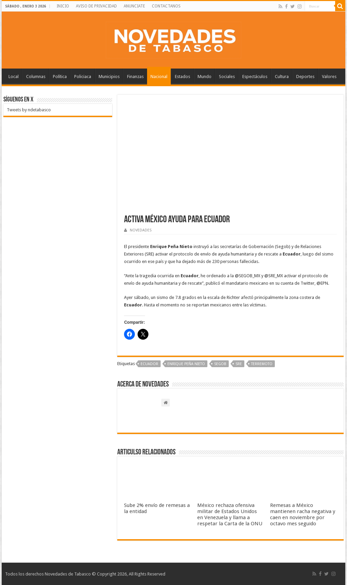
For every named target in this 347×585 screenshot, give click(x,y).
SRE (239, 364)
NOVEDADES (140, 230)
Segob (220, 364)
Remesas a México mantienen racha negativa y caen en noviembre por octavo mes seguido (302, 514)
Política (60, 76)
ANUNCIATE (134, 6)
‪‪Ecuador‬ (149, 364)
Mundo (204, 76)
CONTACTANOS (166, 6)
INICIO (63, 6)
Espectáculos (254, 76)
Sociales (227, 76)
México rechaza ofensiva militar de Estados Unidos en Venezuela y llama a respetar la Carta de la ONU (229, 514)
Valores (329, 76)
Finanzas (135, 76)
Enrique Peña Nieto (186, 364)
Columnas (35, 76)
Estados (182, 76)
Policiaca (82, 76)
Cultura (282, 76)
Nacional (158, 76)
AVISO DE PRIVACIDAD (96, 6)
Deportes (305, 76)
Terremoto (261, 364)
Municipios (109, 76)
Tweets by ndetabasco (29, 109)
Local (13, 76)
